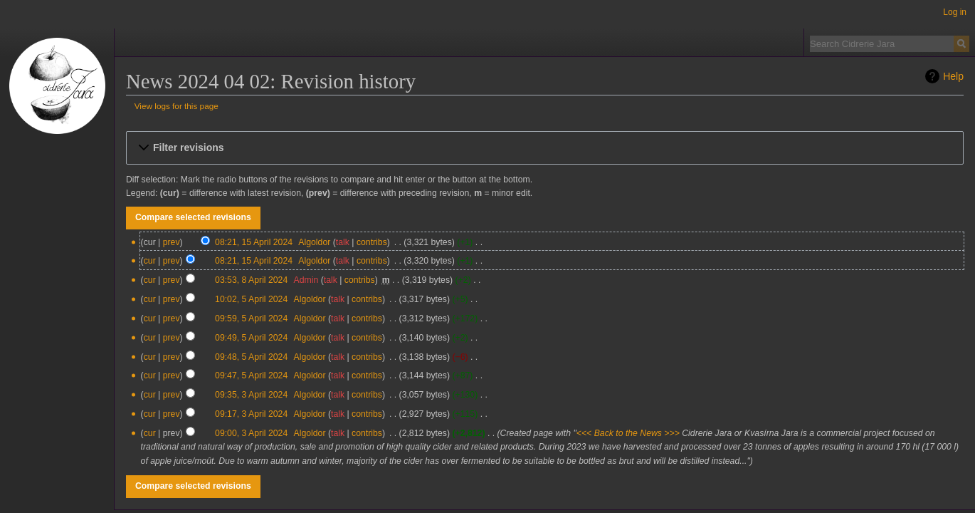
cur (150, 261)
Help (953, 76)
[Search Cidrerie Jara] (882, 43)
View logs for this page (176, 105)
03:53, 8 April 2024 (251, 280)
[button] (545, 147)
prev (171, 242)
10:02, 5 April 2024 (251, 299)
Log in (954, 12)
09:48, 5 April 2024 (251, 357)
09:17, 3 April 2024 (251, 414)
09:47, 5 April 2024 (251, 375)
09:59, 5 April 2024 (251, 318)
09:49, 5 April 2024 (251, 338)
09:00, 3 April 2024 (251, 433)
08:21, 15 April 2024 (253, 242)
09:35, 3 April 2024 (251, 395)
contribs (372, 242)
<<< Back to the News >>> (628, 433)
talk (342, 242)
